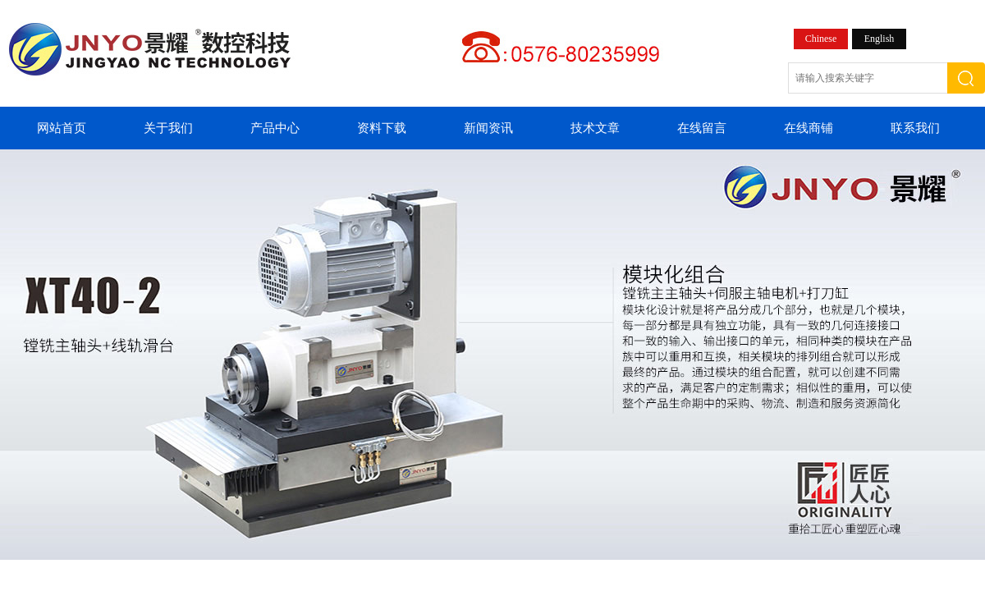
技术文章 (595, 128)
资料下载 (381, 128)
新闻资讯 (488, 128)
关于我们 (168, 128)
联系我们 (915, 128)
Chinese (821, 38)
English (879, 38)
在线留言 (701, 128)
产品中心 (275, 128)
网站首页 (61, 128)
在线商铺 (808, 128)
